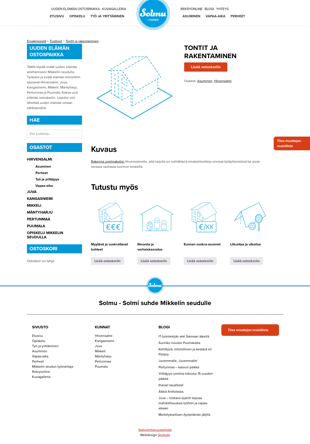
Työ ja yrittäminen (107, 16)
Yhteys (222, 9)
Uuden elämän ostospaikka (75, 9)
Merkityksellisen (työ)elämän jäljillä (184, 415)
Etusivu (57, 16)
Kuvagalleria (114, 9)
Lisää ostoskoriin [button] (107, 261)
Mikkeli (34, 205)
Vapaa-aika (215, 16)
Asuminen (191, 16)
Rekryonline (192, 9)
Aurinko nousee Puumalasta (179, 343)
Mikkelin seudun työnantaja (52, 366)
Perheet (238, 16)
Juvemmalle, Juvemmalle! (178, 361)
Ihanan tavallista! (171, 385)
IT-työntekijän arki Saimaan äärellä (184, 336)
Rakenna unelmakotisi (108, 161)
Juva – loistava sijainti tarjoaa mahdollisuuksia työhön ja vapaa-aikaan (183, 403)
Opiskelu (77, 16)
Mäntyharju (40, 212)
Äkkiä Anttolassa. (171, 391)
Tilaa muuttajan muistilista (289, 143)
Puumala (36, 226)
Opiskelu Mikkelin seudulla (45, 235)
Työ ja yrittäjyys (47, 179)
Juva (32, 192)
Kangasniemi (40, 198)
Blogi (209, 9)
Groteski (164, 435)
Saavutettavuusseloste (155, 430)
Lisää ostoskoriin (205, 67)
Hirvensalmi (39, 159)
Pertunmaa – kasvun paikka (179, 367)
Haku (78, 133)
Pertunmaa (38, 219)
